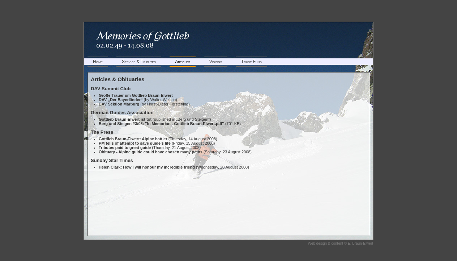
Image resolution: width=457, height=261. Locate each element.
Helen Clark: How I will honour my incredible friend (147, 167)
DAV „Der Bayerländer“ (120, 100)
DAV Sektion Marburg (119, 104)
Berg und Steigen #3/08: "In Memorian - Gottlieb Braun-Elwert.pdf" (161, 123)
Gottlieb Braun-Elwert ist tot (125, 119)
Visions (215, 61)
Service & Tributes (139, 61)
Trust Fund (251, 61)
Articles (182, 61)
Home (98, 61)
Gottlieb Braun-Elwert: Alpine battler (133, 139)
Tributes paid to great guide (125, 147)
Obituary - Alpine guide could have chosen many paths (150, 152)
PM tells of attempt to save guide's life (135, 143)
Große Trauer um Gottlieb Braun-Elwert (136, 95)
